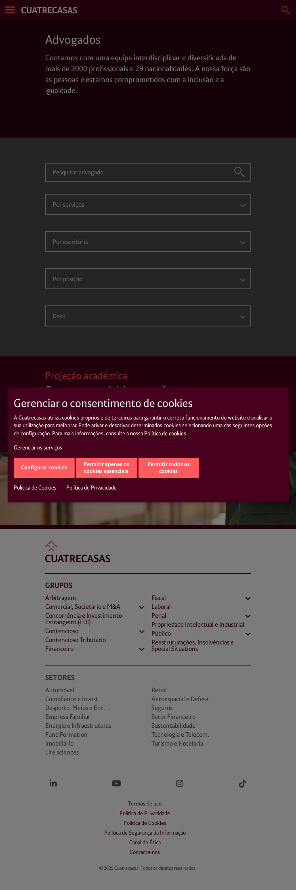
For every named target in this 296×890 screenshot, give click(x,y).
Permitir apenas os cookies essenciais (106, 468)
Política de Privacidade (91, 488)
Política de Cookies (35, 488)
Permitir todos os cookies (168, 468)
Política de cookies (165, 433)
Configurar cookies (44, 467)
